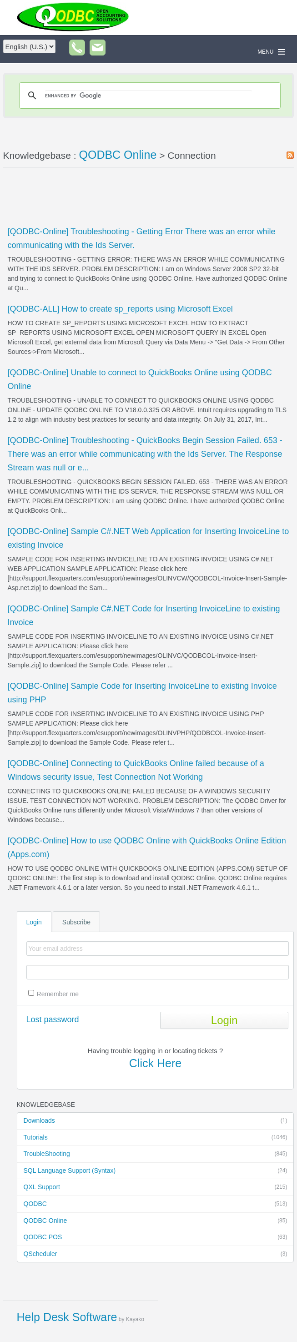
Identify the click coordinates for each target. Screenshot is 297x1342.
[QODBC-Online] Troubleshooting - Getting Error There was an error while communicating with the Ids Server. (142, 238)
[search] (148, 95)
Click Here (155, 1063)
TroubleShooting (155, 1154)
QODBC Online (155, 1221)
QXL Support (155, 1187)
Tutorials (155, 1137)
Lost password (52, 1019)
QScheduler (155, 1254)
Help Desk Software (67, 1317)
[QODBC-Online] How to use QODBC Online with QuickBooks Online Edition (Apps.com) (147, 847)
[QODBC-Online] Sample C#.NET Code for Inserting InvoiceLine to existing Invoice (144, 615)
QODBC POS (155, 1237)
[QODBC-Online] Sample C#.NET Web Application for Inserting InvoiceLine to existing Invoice (148, 538)
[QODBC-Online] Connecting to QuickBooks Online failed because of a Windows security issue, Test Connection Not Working (136, 770)
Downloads (155, 1120)
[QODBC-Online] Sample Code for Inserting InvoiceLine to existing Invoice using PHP (142, 692)
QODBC (155, 1204)
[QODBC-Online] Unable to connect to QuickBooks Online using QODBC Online (140, 379)
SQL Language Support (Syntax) (155, 1171)
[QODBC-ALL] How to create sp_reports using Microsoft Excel (120, 308)
